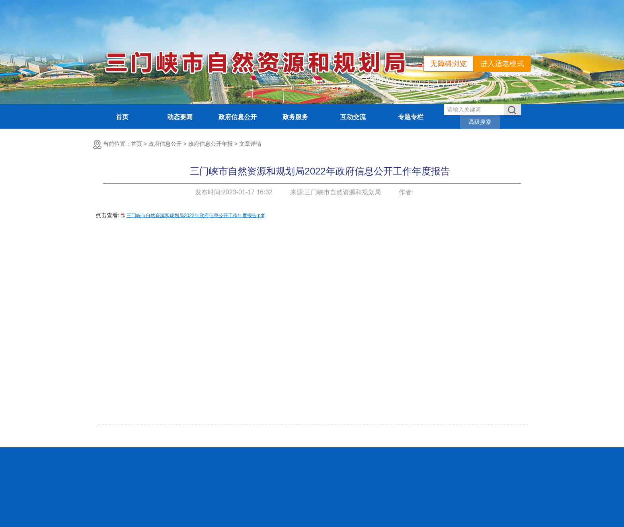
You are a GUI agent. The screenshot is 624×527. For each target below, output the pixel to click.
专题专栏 (410, 117)
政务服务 (295, 117)
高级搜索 (480, 122)
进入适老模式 (502, 64)
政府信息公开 (237, 117)
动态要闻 (180, 117)
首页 (122, 117)
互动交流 (353, 117)
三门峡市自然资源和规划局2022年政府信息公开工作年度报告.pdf (196, 215)
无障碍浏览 (448, 64)
